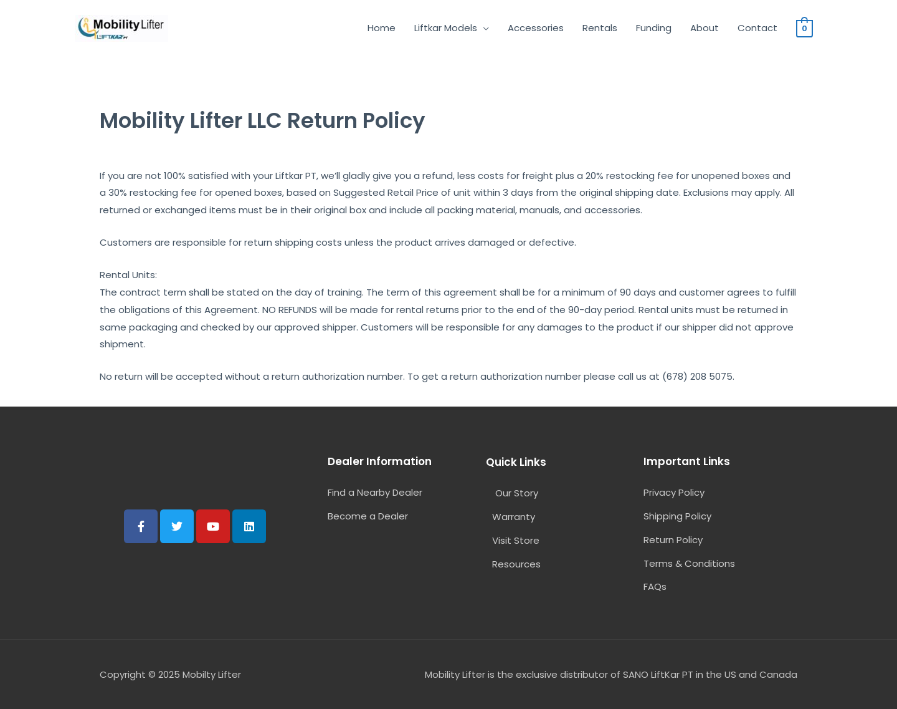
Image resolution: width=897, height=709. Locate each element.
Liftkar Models (445, 27)
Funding (654, 27)
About (704, 27)
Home (382, 27)
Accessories (536, 27)
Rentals (599, 27)
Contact (757, 27)
